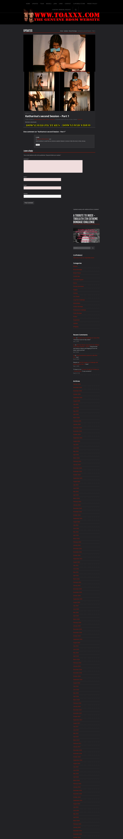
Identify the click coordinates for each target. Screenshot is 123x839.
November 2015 (91, 636)
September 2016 (91, 602)
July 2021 (89, 401)
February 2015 (91, 667)
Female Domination (92, 114)
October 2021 (91, 391)
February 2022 (91, 377)
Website (12, 199)
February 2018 (91, 543)
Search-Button (112, 3)
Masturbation (90, 131)
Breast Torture (32, 123)
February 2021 (91, 418)
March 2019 (90, 498)
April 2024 (90, 287)
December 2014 (91, 674)
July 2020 (89, 443)
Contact (57, 3)
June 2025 (90, 239)
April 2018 (90, 536)
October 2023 (91, 308)
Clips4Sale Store (69, 3)
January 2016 (91, 629)
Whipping (38, 123)
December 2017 (91, 550)
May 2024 (90, 284)
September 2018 (91, 519)
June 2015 (90, 653)
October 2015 (91, 640)
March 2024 (90, 291)
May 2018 (90, 532)
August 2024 (90, 273)
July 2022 (89, 360)
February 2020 (91, 460)
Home (17, 3)
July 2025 (89, 235)
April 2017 (90, 577)
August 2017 (90, 564)
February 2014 (91, 709)
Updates (24, 3)
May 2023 (90, 325)
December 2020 (91, 425)
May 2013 (90, 740)
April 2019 (90, 494)
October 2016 (91, 598)
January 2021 (91, 422)
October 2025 (91, 225)
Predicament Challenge (93, 138)
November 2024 (91, 263)
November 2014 (91, 678)
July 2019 (89, 484)
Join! (44, 3)
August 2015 (90, 647)
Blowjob (89, 93)
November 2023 (91, 304)
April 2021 (90, 412)
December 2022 (91, 342)
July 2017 (89, 567)
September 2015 (91, 643)
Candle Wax (90, 103)
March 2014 (90, 705)
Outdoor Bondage (92, 135)
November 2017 (91, 553)
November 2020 (91, 429)
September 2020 (91, 436)
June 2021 (90, 405)
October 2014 (91, 681)
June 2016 (90, 612)
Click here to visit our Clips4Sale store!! (98, 84)
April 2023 (90, 329)
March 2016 (90, 622)
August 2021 (90, 398)
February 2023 (91, 336)
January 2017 (91, 588)
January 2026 (91, 215)
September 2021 (91, 394)
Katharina (66, 123)
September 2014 (91, 685)
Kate (88, 167)
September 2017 (91, 560)
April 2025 (90, 246)
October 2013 (91, 723)
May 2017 (90, 574)
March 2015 (90, 664)
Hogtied (89, 117)
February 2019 (91, 501)
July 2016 (89, 608)
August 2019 (90, 481)
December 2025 (91, 218)
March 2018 (90, 539)
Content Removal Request (98, 3)
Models (38, 3)
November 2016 (91, 595)
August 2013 (90, 729)
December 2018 (91, 508)
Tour (31, 3)
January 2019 (91, 505)
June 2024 (90, 280)
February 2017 (91, 584)
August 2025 (90, 232)
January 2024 (91, 298)
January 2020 (91, 463)
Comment (12, 164)
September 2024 (91, 270)
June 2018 (90, 529)
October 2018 (91, 515)
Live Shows (90, 124)
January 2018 (91, 546)
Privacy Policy (82, 3)
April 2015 (90, 660)
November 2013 (91, 719)
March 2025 (90, 249)
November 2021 (91, 387)
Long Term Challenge (93, 128)
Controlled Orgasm (92, 107)
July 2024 (89, 277)
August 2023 (90, 315)
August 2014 (90, 688)
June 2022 (90, 363)
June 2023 (90, 322)
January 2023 (91, 339)
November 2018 (91, 512)
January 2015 (91, 671)
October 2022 (91, 349)
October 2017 (91, 557)
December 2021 (91, 384)
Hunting (89, 121)
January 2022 (91, 380)
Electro (89, 110)
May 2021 (90, 408)
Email (11, 191)
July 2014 (89, 691)
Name (12, 182)
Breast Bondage (59, 35)
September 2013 (91, 726)
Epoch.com (104, 801)
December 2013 (91, 716)
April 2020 (90, 453)
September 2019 (91, 477)
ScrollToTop (61, 823)
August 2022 (90, 356)
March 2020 (90, 456)
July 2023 (89, 318)
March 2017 (90, 581)
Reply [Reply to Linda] (24, 149)
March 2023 (90, 332)
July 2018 (89, 526)
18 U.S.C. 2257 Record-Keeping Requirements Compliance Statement (68, 832)
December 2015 (91, 633)
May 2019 (90, 491)
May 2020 (90, 450)
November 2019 (91, 470)
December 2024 (91, 260)
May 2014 (90, 698)
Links (50, 3)
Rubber (89, 145)
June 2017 (90, 570)
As (87, 174)
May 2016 (90, 615)
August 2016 (90, 605)
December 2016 (91, 591)
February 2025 (91, 253)
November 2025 (91, 222)
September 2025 (91, 228)
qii (87, 185)
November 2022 (91, 346)
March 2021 (90, 415)
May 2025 (90, 242)
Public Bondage (91, 141)
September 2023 (91, 311)
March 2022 (90, 374)
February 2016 (91, 626)
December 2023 (91, 301)
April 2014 (90, 702)
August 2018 (90, 522)
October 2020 (91, 432)
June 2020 (90, 446)
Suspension (90, 148)
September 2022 (91, 353)
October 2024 (91, 266)
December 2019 (91, 467)
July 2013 (89, 733)
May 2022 (90, 367)
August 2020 (90, 439)
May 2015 (90, 657)
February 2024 (91, 294)
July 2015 (89, 650)
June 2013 (90, 736)
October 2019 (91, 474)
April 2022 (90, 370)
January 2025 (91, 256)
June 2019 (90, 488)
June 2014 (90, 695)
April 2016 (90, 619)
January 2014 (91, 712)
